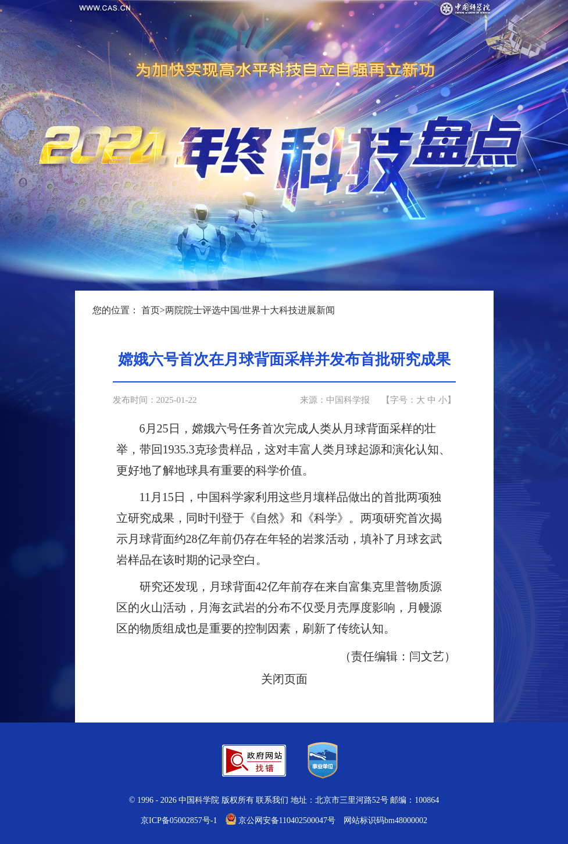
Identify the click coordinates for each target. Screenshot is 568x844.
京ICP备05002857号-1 (179, 820)
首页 (150, 310)
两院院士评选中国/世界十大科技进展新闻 (250, 310)
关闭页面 (284, 679)
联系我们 (272, 800)
